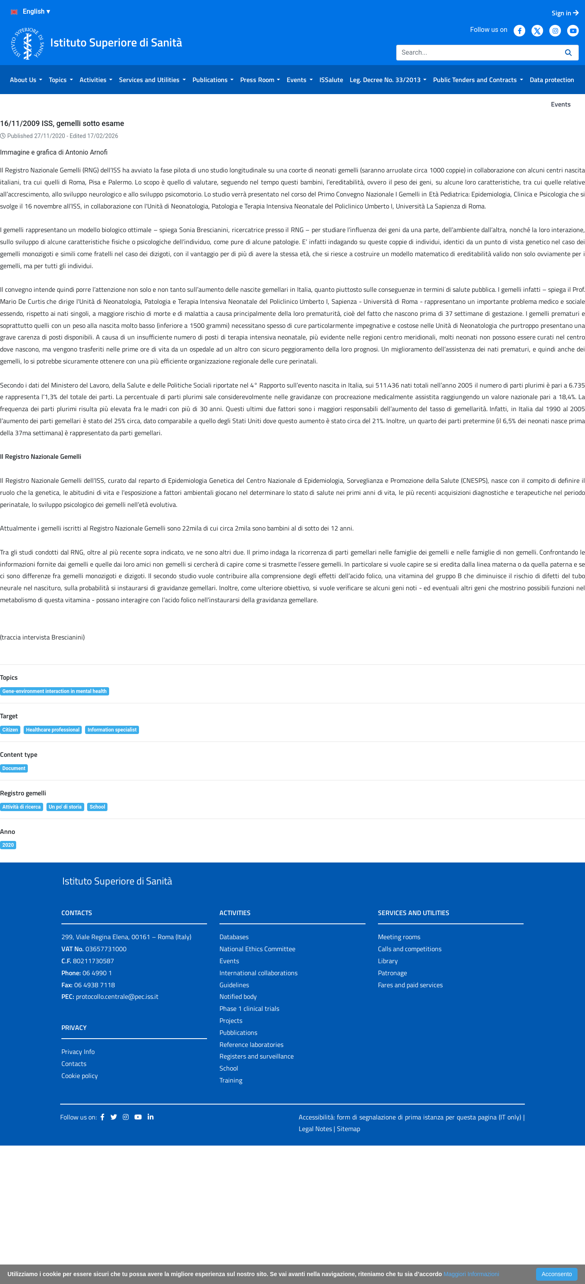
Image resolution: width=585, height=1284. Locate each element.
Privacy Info (78, 1190)
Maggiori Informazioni (471, 1274)
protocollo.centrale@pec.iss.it (117, 1135)
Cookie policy (79, 1214)
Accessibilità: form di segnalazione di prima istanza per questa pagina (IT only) (410, 1255)
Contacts (73, 1202)
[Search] (477, 53)
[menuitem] (26, 79)
